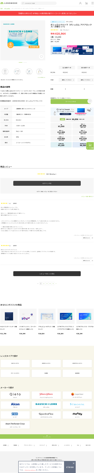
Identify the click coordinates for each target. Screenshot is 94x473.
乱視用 (46, 373)
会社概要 (5, 445)
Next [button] (46, 37)
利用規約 (15, 445)
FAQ (77, 445)
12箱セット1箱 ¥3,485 (83, 138)
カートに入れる (68, 102)
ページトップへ (47, 437)
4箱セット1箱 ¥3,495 (61, 132)
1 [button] (20, 62)
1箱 (61, 126)
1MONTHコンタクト (77, 364)
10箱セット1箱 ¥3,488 (61, 138)
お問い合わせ (55, 445)
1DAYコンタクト (15, 364)
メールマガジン (67, 445)
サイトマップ (43, 445)
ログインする (47, 183)
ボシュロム (7, 8)
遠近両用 (77, 373)
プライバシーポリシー (28, 445)
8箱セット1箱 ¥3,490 (83, 132)
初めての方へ (87, 445)
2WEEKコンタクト (46, 364)
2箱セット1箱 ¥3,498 (83, 126)
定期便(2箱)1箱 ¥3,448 (75, 120)
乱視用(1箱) (61, 144)
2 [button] (25, 62)
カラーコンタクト (15, 373)
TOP (1, 8)
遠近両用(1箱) (83, 144)
